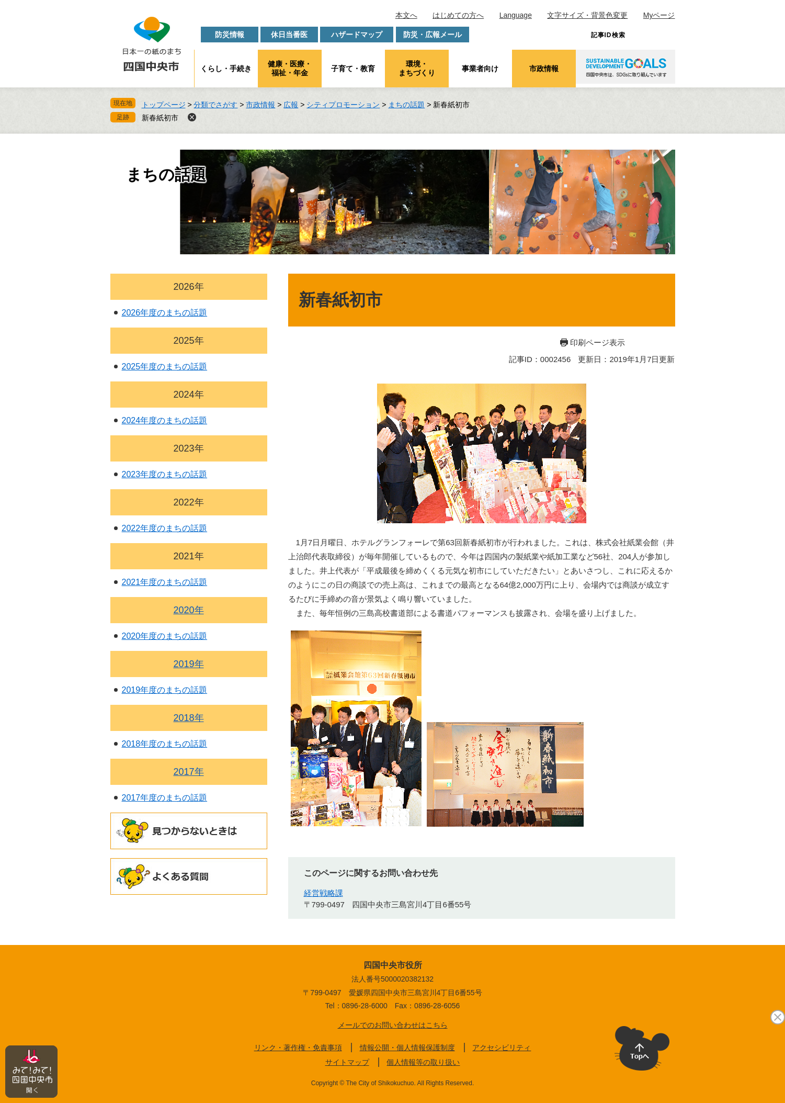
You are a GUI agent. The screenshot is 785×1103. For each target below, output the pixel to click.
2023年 (188, 448)
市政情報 (544, 68)
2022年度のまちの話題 (165, 528)
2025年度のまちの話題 (165, 366)
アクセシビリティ (501, 1047)
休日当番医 (289, 34)
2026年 (188, 287)
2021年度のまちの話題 (165, 582)
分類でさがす (215, 104)
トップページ (164, 104)
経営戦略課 (323, 892)
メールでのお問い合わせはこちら (393, 1025)
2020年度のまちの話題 (165, 636)
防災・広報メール (432, 34)
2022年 (188, 502)
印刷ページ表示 (597, 342)
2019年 (188, 664)
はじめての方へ (458, 15)
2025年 (188, 340)
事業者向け (480, 68)
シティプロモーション (343, 104)
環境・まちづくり (417, 68)
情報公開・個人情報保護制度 (407, 1047)
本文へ (406, 15)
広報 (290, 104)
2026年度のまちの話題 (165, 312)
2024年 (188, 394)
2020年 (188, 610)
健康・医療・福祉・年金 (290, 68)
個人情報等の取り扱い (423, 1062)
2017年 (188, 772)
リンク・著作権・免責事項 (298, 1047)
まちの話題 (406, 104)
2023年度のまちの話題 (165, 474)
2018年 (188, 718)
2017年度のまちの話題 (165, 797)
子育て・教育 (353, 68)
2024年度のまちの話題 (165, 420)
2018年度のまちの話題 (165, 743)
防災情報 (229, 34)
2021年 (188, 556)
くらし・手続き (226, 68)
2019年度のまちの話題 (165, 689)
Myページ (659, 15)
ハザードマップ (356, 34)
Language (515, 15)
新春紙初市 (160, 118)
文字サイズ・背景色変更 (587, 15)
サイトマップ (347, 1062)
